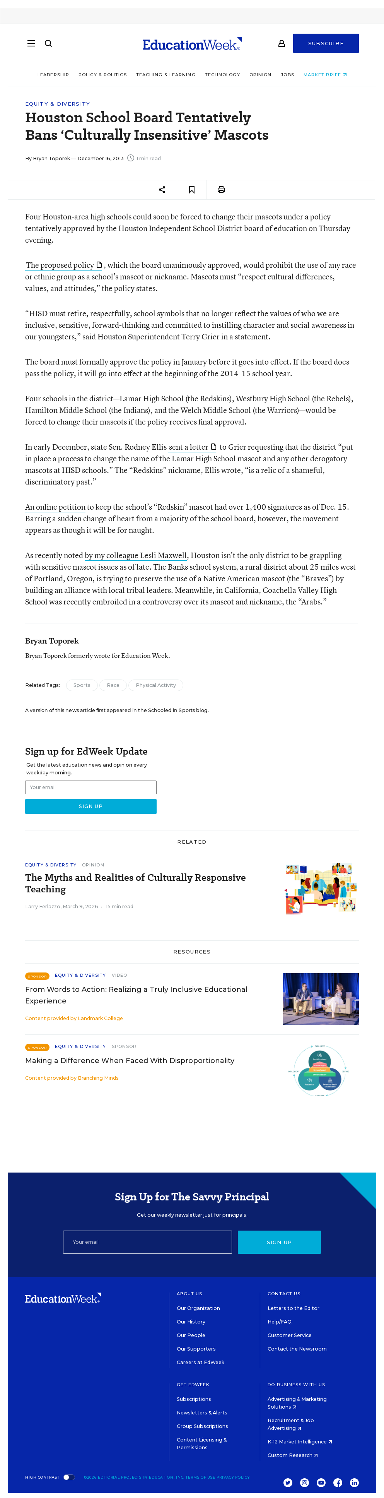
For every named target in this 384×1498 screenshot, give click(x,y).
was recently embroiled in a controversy (115, 601)
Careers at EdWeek (200, 1362)
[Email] (147, 1242)
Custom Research (293, 1455)
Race (113, 685)
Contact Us (284, 1293)
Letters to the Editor (293, 1308)
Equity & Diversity (57, 104)
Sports (81, 685)
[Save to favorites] (191, 189)
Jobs (287, 74)
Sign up (279, 1242)
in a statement (244, 336)
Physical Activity (156, 685)
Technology (222, 74)
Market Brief (324, 74)
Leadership (53, 74)
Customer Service (290, 1335)
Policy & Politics (102, 74)
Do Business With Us (296, 1384)
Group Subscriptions (202, 1426)
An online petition (55, 507)
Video (120, 975)
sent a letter (192, 447)
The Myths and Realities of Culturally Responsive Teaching (135, 883)
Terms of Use (200, 1477)
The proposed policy (64, 265)
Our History (191, 1322)
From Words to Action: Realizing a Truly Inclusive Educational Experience (136, 995)
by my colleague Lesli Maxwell (136, 555)
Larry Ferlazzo (42, 906)
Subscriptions (194, 1399)
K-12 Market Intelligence (300, 1442)
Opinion (260, 74)
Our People (191, 1335)
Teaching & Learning (165, 74)
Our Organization (198, 1308)
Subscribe (326, 43)
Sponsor (124, 1046)
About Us (190, 1293)
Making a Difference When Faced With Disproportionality (129, 1060)
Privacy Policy (233, 1477)
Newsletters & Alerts (202, 1413)
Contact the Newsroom (297, 1349)
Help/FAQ (280, 1322)
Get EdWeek (193, 1384)
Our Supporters (196, 1349)
